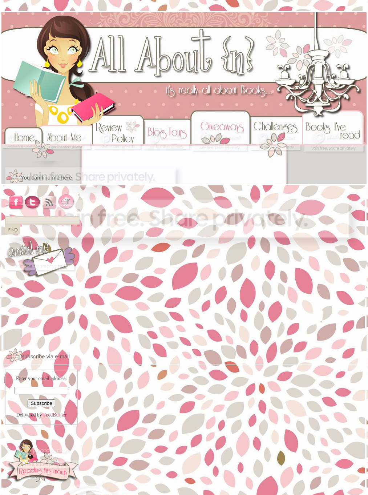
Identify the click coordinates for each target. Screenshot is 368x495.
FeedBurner (54, 415)
